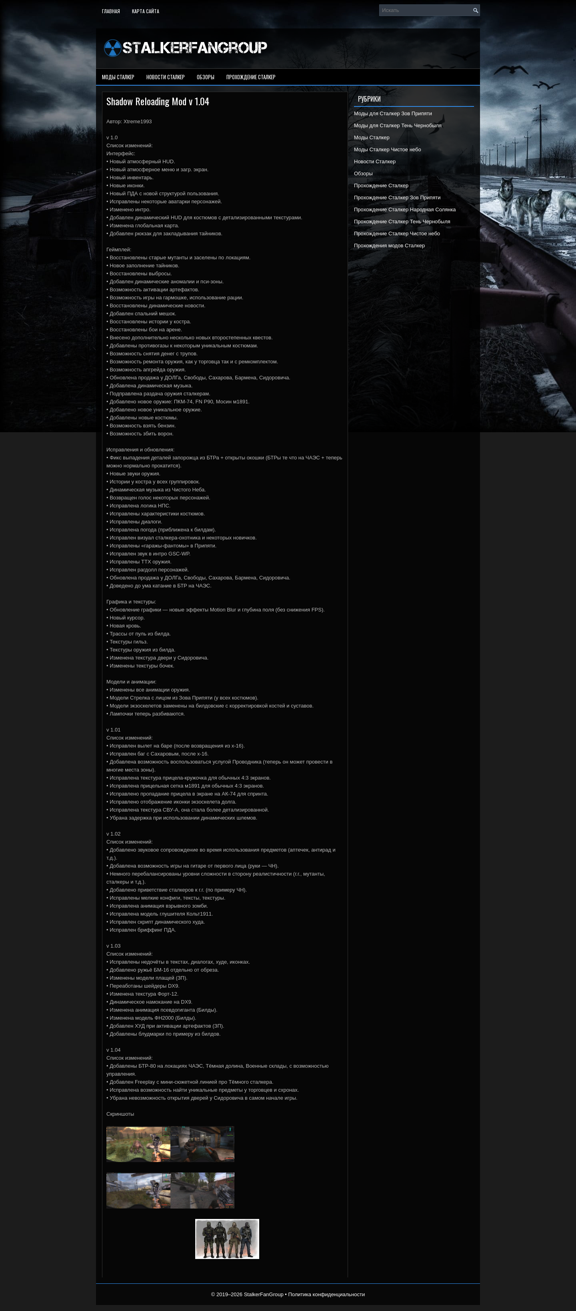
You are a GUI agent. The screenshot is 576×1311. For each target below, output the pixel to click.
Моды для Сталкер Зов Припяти (393, 113)
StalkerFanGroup (264, 1294)
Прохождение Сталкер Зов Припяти (397, 197)
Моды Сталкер (118, 77)
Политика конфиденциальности (326, 1294)
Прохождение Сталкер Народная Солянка (405, 209)
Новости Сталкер (165, 77)
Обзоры (205, 77)
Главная (111, 11)
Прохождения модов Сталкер (389, 246)
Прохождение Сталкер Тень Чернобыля (402, 221)
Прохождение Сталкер (251, 77)
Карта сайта (145, 11)
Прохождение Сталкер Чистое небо (397, 234)
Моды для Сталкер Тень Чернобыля (398, 125)
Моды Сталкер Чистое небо (387, 149)
